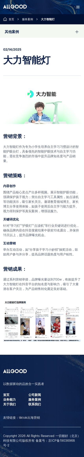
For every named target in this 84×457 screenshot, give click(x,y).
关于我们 (9, 404)
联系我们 (34, 404)
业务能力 (9, 399)
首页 (11, 19)
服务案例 (27, 19)
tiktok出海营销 (29, 418)
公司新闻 (34, 395)
